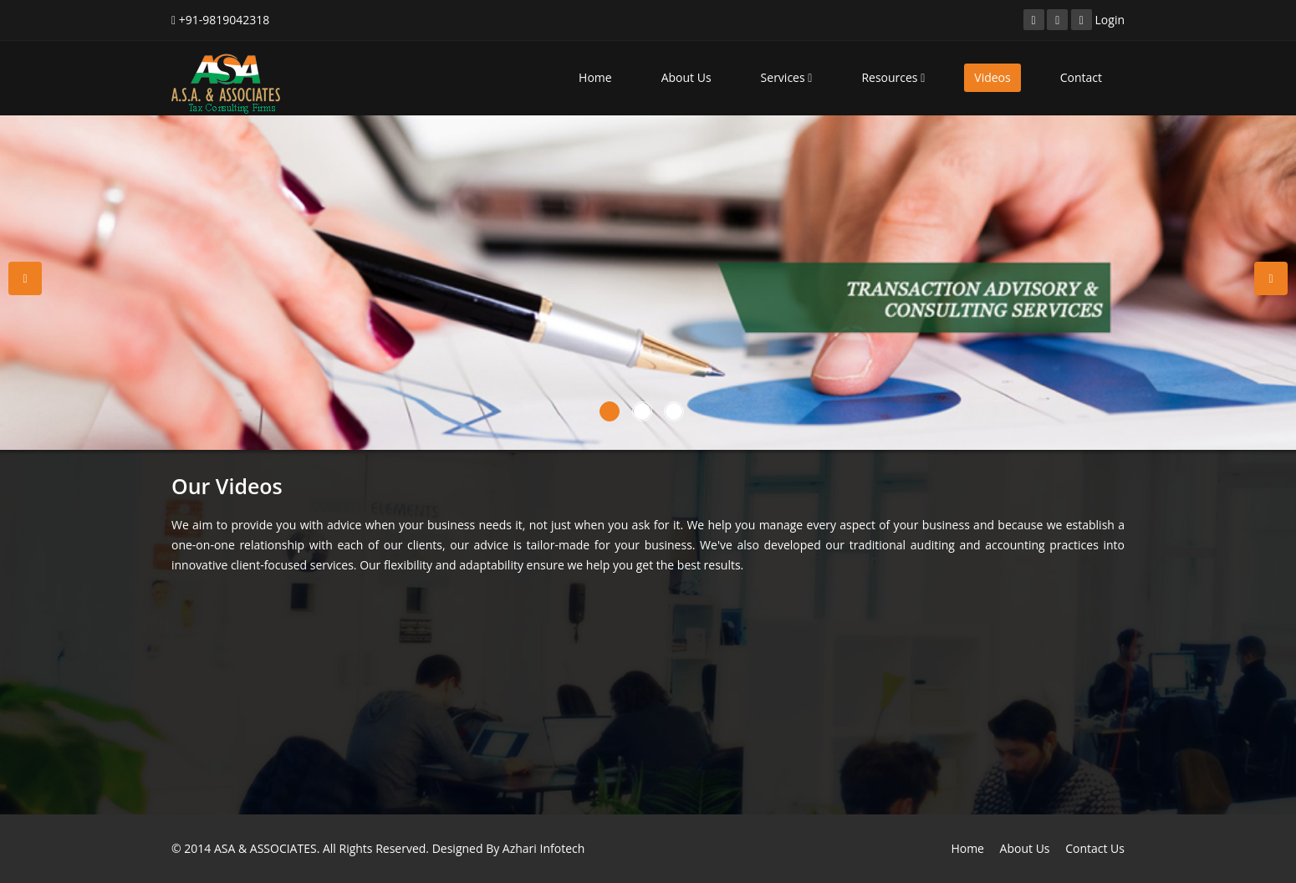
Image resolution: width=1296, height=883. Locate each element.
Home (595, 77)
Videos (992, 77)
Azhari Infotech (543, 848)
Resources (893, 77)
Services (787, 77)
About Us (686, 77)
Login (1110, 20)
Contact (1081, 77)
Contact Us (1095, 848)
